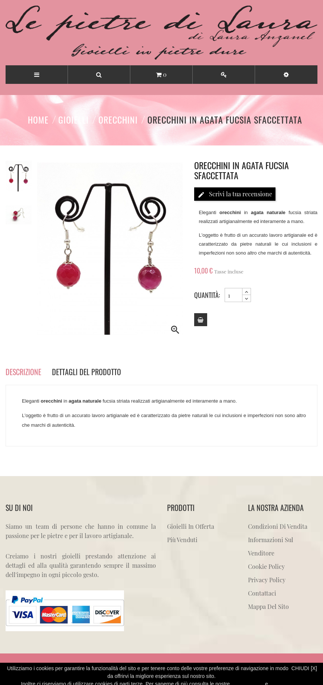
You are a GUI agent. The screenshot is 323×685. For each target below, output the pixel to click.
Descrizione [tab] (23, 372)
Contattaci (262, 593)
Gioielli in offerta (190, 526)
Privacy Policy (267, 580)
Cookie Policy (266, 566)
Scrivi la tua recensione (235, 194)
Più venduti (182, 540)
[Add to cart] (200, 319)
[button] (286, 74)
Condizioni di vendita (277, 526)
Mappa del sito (268, 606)
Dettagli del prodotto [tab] (86, 372)
